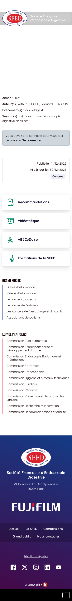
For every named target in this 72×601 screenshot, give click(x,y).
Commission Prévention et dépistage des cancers (35, 397)
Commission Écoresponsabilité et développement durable (30, 348)
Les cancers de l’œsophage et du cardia (35, 311)
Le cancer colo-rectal (21, 299)
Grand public (22, 536)
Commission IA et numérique (27, 341)
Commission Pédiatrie (22, 390)
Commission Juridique (22, 384)
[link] (36, 584)
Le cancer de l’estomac (23, 305)
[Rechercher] (28, 6)
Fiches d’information (21, 287)
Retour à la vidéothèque (21, 75)
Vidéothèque (28, 36)
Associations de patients (24, 317)
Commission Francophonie (25, 372)
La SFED (31, 529)
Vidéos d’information (21, 293)
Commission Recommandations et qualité (36, 412)
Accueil (8, 36)
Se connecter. (32, 140)
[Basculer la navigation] (66, 595)
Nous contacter (48, 536)
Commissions (53, 529)
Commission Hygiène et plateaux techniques (38, 378)
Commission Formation (23, 366)
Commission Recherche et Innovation (33, 406)
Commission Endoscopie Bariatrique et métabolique (34, 358)
